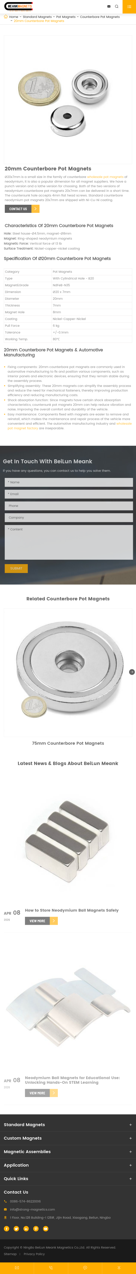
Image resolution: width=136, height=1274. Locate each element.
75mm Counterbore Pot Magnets (68, 744)
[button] (132, 673)
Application (16, 1165)
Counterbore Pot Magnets (100, 16)
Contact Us (16, 1192)
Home (13, 16)
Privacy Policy (34, 1254)
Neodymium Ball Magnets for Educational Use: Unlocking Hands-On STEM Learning (72, 1081)
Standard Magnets (37, 16)
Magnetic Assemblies (27, 1151)
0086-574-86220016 (25, 1201)
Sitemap (10, 1254)
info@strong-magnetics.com (32, 1209)
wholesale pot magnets (107, 176)
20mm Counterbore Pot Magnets (39, 21)
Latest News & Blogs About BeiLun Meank (68, 764)
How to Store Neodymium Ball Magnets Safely (72, 912)
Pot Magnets (65, 16)
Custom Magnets (23, 1138)
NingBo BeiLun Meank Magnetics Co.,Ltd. (54, 1247)
